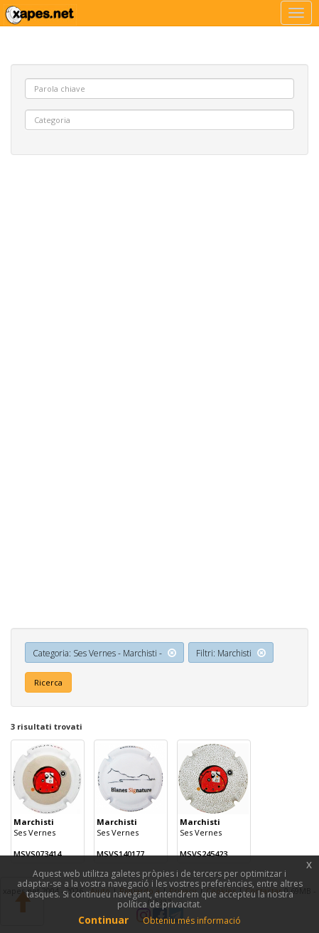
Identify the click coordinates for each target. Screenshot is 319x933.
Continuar (103, 920)
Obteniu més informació (192, 921)
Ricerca (48, 682)
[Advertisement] (159, 310)
